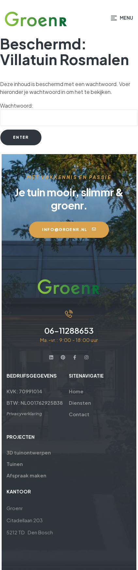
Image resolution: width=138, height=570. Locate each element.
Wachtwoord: (69, 114)
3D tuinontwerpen (27, 452)
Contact (79, 414)
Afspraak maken (25, 475)
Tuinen (13, 464)
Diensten (80, 403)
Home (76, 391)
